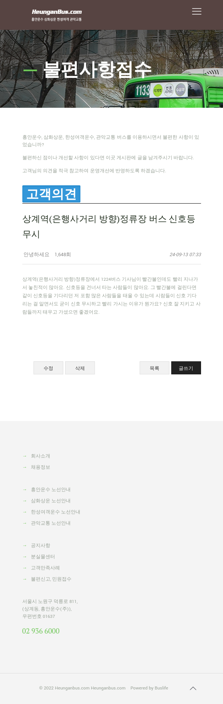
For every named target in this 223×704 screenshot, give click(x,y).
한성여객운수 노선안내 (55, 512)
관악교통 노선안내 (51, 523)
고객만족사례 (45, 568)
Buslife (161, 688)
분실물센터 (43, 557)
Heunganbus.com (72, 688)
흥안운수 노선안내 (51, 490)
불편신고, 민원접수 (51, 579)
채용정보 (40, 467)
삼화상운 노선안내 (51, 501)
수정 (48, 368)
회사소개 (40, 456)
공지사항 (40, 546)
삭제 (80, 368)
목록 (154, 368)
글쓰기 (186, 368)
